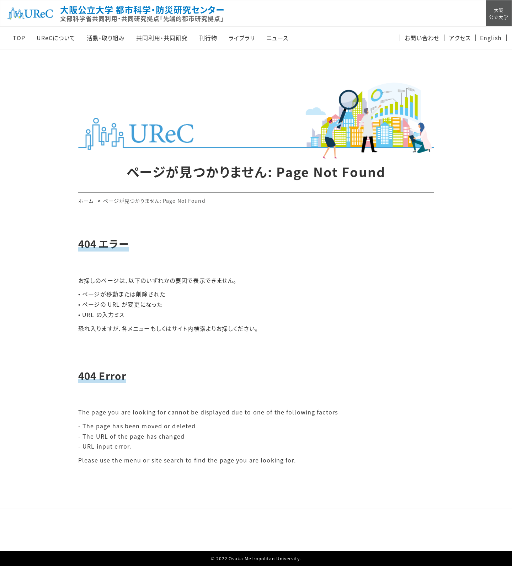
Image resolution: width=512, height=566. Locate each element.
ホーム (86, 200)
